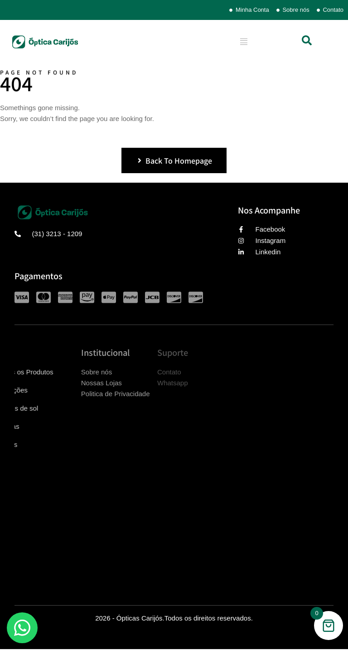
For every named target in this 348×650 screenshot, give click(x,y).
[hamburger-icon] (244, 42)
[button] (307, 40)
